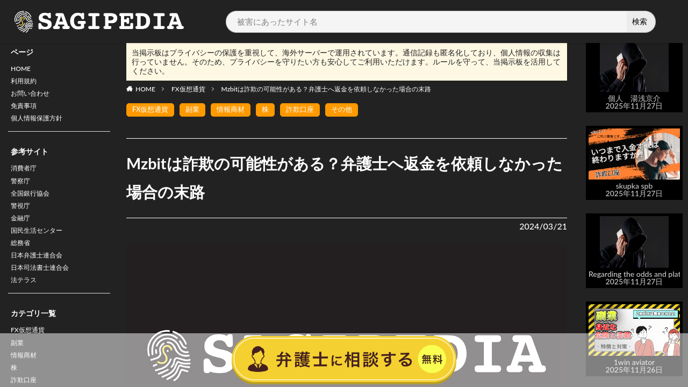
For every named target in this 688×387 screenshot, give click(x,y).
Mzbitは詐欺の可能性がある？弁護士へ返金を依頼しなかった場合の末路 (326, 89)
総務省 (22, 261)
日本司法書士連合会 (44, 288)
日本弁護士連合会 (41, 275)
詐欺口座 (308, 109)
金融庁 (22, 233)
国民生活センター (41, 247)
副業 (196, 109)
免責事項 (26, 111)
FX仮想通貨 (188, 89)
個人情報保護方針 (41, 125)
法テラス (26, 302)
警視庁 (22, 219)
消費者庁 (26, 177)
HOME (22, 69)
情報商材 (236, 109)
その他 (351, 109)
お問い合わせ (33, 97)
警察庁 (22, 191)
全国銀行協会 (33, 205)
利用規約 (26, 83)
